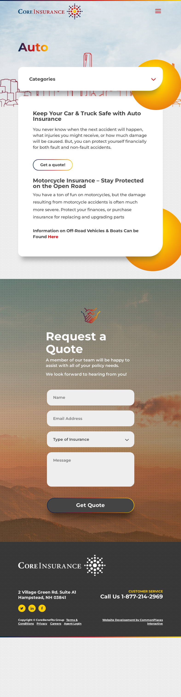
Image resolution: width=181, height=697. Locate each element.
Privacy (42, 623)
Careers (55, 623)
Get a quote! (52, 165)
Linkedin (32, 608)
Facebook (42, 608)
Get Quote (90, 505)
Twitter (22, 608)
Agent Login (72, 623)
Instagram (52, 608)
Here (53, 236)
